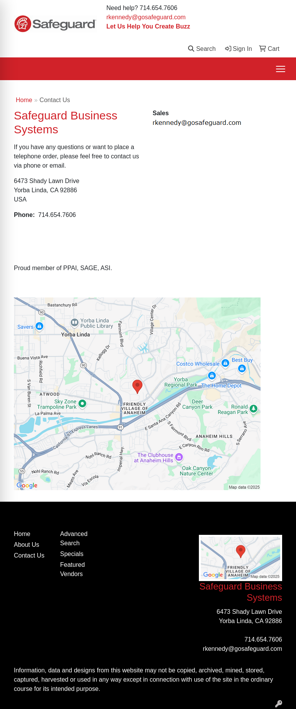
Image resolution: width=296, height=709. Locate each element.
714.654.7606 (263, 639)
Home (24, 100)
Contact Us (29, 555)
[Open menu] (280, 69)
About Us (26, 544)
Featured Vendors (72, 569)
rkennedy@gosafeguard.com (146, 17)
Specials (71, 554)
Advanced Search (73, 538)
